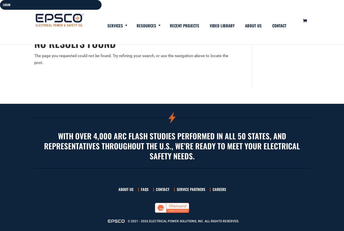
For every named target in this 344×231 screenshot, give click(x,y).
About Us (253, 26)
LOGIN (6, 5)
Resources (146, 26)
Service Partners (191, 189)
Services (115, 26)
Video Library (222, 26)
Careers (219, 189)
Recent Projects (184, 26)
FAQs (145, 189)
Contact (279, 26)
